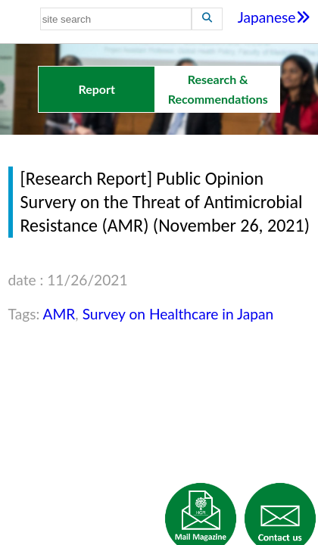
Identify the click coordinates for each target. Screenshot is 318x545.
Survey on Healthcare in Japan (178, 313)
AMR (59, 313)
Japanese (274, 17)
